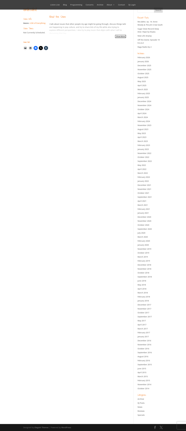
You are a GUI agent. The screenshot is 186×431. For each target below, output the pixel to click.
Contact (121, 5)
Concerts (90, 5)
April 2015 (142, 372)
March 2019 (143, 257)
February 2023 (144, 145)
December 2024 (144, 101)
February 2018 (144, 296)
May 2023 (142, 133)
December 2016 (144, 340)
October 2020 (143, 225)
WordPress (66, 427)
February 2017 (144, 332)
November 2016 (144, 344)
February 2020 (144, 241)
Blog (65, 5)
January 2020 (143, 245)
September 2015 (145, 364)
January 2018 (143, 300)
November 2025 (144, 69)
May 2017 (142, 320)
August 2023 (143, 129)
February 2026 (144, 57)
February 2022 (144, 177)
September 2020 (145, 229)
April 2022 (142, 169)
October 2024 (143, 109)
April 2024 (142, 113)
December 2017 (144, 304)
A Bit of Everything (37, 23)
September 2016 (145, 352)
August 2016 (143, 356)
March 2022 (143, 173)
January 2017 (143, 336)
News (140, 407)
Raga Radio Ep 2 (145, 47)
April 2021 (142, 201)
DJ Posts (141, 403)
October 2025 (143, 73)
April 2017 (142, 324)
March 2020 (143, 237)
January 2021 (143, 213)
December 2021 (144, 185)
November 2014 (144, 384)
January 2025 (143, 97)
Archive (100, 5)
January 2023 (143, 149)
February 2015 (144, 380)
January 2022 (143, 181)
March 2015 (143, 376)
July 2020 (141, 233)
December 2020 (144, 217)
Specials (141, 415)
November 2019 (144, 249)
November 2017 (144, 308)
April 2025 (142, 85)
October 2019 (143, 253)
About (109, 5)
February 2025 (144, 93)
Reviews (141, 411)
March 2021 (143, 205)
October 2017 (143, 312)
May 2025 (142, 81)
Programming (76, 5)
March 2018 (143, 292)
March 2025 (143, 89)
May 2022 (142, 165)
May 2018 (142, 285)
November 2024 (144, 105)
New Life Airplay (145, 36)
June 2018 (142, 281)
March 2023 (143, 141)
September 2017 (145, 316)
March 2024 (143, 117)
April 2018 (142, 289)
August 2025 (143, 77)
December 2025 (144, 65)
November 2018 (144, 269)
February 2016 (144, 360)
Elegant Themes (41, 427)
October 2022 (143, 157)
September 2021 (145, 197)
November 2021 (144, 189)
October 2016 (143, 348)
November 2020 (144, 221)
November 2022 (144, 153)
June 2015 (142, 368)
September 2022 (145, 161)
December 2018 (144, 265)
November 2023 (144, 125)
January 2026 (143, 61)
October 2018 (143, 272)
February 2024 (144, 121)
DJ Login (132, 5)
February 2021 (144, 209)
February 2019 (144, 261)
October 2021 (143, 193)
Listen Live (55, 5)
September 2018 (145, 277)
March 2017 (143, 328)
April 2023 (142, 137)
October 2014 (143, 388)
